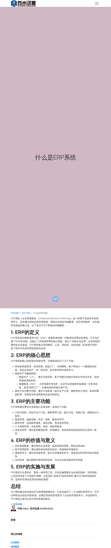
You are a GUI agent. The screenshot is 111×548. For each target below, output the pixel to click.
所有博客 (15, 313)
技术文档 (26, 313)
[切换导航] (96, 3)
